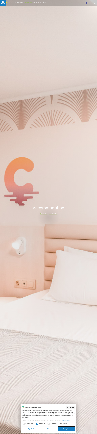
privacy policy (67, 420)
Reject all (31, 429)
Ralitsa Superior (19, 2)
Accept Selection (48, 429)
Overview (70, 407)
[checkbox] (28, 424)
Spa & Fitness (43, 2)
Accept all (66, 429)
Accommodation (28, 2)
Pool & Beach (36, 2)
